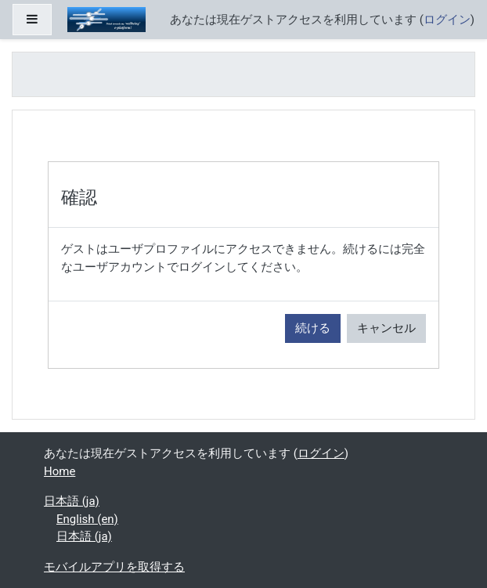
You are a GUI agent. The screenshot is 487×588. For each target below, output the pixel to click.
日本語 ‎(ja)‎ (71, 501)
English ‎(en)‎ (87, 519)
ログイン (447, 20)
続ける (312, 328)
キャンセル (386, 328)
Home (59, 471)
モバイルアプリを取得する (114, 567)
